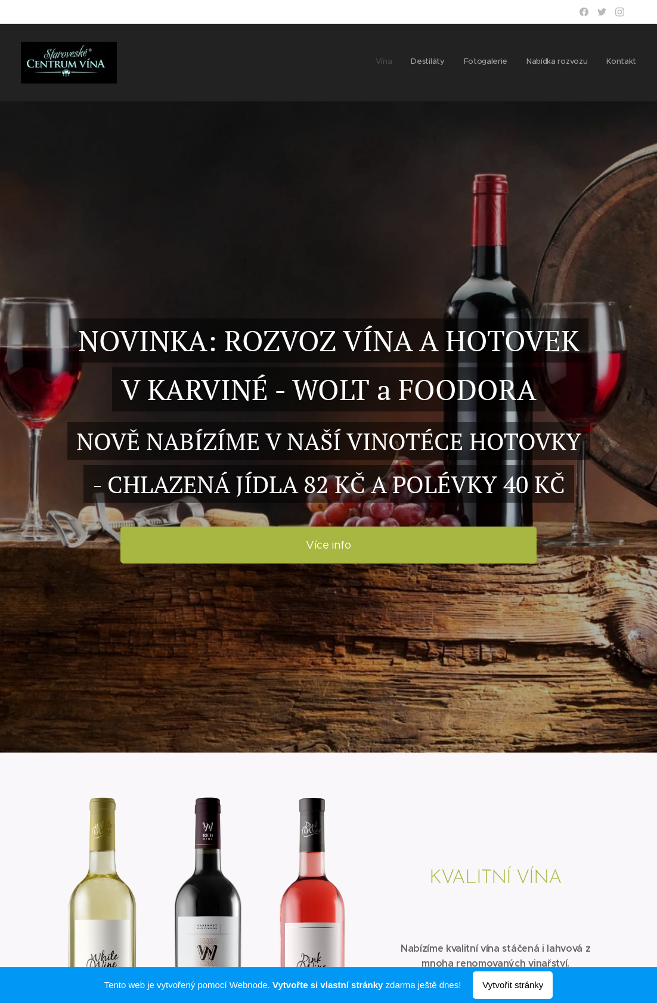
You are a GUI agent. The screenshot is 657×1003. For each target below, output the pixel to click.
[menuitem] (563, 63)
